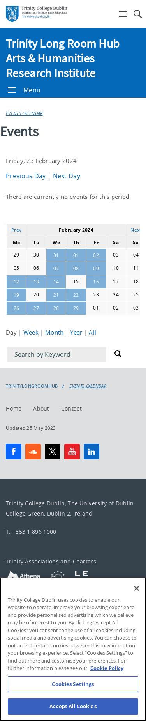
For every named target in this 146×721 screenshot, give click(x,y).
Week (31, 332)
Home (13, 408)
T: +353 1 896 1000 (31, 531)
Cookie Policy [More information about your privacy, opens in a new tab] (106, 677)
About (41, 408)
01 (76, 255)
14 (56, 281)
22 (76, 295)
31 (56, 255)
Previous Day (26, 176)
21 (56, 295)
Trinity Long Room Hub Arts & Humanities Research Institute (63, 58)
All (92, 332)
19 (16, 295)
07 (56, 268)
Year (77, 332)
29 (76, 308)
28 (56, 308)
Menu (24, 90)
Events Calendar (24, 113)
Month (55, 332)
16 (96, 281)
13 (36, 281)
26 (16, 308)
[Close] (136, 597)
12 (16, 281)
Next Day (66, 176)
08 (76, 268)
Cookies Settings (73, 693)
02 (96, 255)
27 (36, 308)
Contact (71, 408)
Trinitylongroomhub (32, 386)
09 (96, 268)
